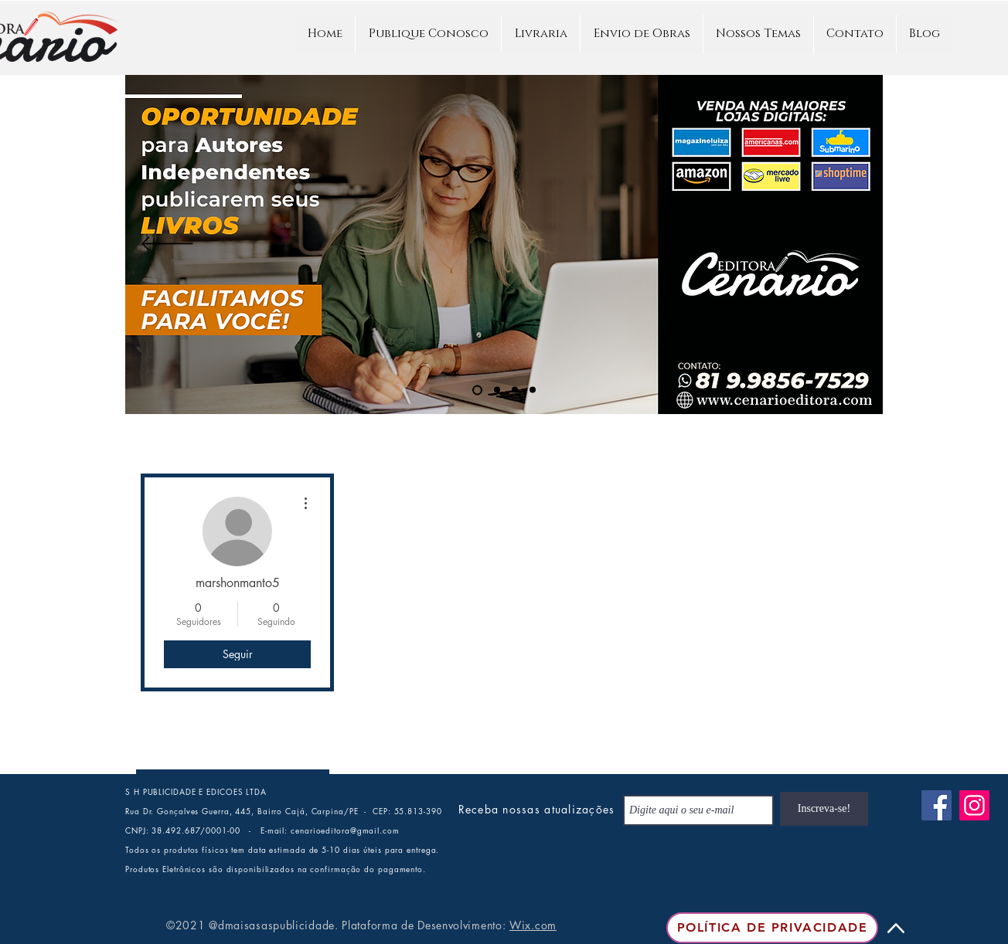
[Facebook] (936, 805)
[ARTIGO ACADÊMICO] (497, 390)
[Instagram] (974, 805)
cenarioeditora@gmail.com (345, 830)
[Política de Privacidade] (772, 927)
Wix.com (533, 925)
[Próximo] (841, 244)
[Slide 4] (533, 390)
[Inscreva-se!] (824, 809)
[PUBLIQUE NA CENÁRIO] (477, 390)
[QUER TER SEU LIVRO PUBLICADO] (515, 390)
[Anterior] (167, 244)
